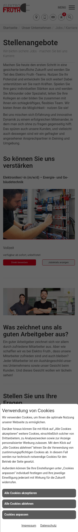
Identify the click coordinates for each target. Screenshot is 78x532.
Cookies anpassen (16, 514)
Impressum (28, 525)
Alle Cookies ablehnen (18, 503)
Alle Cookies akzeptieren (20, 493)
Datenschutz (48, 525)
